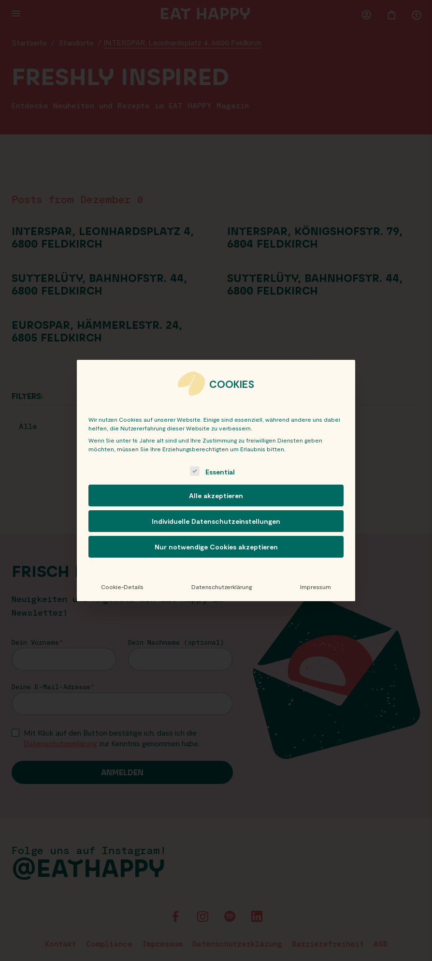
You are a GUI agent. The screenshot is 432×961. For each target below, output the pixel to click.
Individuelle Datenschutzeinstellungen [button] (216, 521)
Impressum (315, 586)
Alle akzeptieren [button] (216, 495)
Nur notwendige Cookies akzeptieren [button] (216, 547)
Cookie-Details (122, 586)
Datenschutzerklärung (221, 586)
